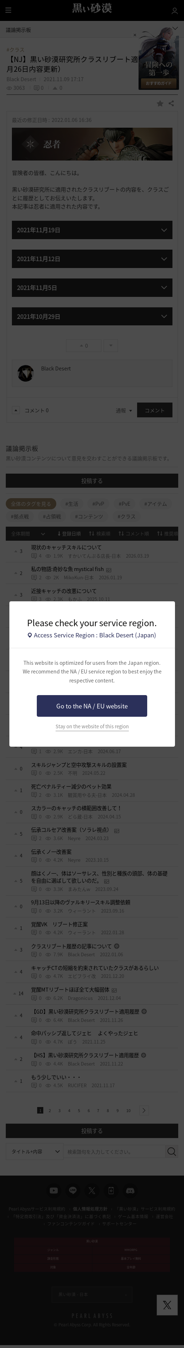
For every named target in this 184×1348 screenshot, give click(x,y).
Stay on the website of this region (92, 726)
